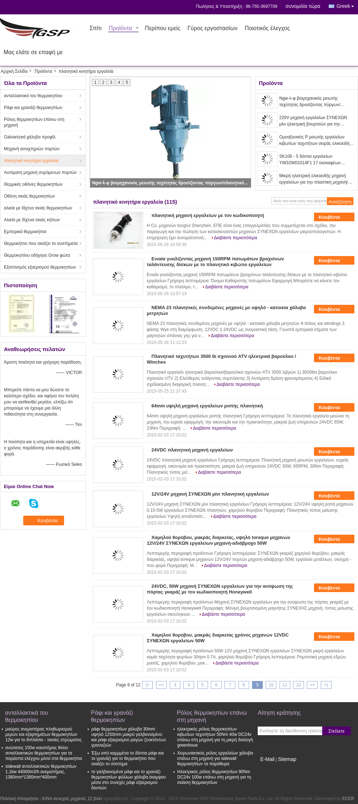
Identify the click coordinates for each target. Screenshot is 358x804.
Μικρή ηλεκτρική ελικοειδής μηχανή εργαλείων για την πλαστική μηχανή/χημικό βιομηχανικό (313, 179)
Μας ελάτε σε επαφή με (33, 52)
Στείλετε (336, 731)
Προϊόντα (120, 28)
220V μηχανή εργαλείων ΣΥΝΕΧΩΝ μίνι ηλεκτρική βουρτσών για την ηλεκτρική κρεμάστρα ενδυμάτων (313, 121)
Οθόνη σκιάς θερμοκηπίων (29, 196)
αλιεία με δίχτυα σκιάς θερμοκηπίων (38, 208)
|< (147, 684)
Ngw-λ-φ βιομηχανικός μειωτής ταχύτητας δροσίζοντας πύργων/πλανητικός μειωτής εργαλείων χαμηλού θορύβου (171, 182)
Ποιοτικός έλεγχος (267, 28)
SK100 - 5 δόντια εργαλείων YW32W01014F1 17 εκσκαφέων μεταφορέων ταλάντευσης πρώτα (310, 160)
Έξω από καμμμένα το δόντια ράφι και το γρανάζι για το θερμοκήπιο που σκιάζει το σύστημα (127, 758)
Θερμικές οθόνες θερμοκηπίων (33, 184)
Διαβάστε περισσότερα (235, 237)
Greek (347, 5)
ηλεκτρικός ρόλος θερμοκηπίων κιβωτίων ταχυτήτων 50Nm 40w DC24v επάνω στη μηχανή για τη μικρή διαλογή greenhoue (215, 737)
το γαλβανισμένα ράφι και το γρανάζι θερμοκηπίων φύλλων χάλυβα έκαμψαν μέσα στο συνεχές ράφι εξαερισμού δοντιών (128, 779)
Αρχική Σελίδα (14, 71)
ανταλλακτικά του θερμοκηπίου (33, 95)
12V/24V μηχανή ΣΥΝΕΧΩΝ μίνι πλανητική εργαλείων (210, 494)
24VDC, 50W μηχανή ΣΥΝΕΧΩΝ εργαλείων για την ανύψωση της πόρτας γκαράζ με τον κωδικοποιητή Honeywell (220, 589)
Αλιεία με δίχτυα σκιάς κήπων (32, 219)
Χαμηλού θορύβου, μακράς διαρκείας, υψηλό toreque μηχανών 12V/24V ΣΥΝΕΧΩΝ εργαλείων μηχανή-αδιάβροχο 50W (218, 540)
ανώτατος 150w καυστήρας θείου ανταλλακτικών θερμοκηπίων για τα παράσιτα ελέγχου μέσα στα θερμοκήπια (43, 753)
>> (312, 684)
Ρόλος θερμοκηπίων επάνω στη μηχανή (34, 122)
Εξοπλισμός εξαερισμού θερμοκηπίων (40, 267)
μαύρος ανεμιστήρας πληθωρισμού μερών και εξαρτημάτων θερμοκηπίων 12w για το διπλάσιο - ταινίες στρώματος (43, 734)
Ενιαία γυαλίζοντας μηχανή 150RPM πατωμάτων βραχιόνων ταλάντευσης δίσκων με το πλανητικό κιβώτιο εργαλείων (215, 261)
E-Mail (267, 759)
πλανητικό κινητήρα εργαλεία (31, 160)
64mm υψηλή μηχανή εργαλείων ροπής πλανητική (207, 405)
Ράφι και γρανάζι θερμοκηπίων (33, 107)
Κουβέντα (334, 217)
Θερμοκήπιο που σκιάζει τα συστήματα (41, 243)
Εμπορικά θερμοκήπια (25, 231)
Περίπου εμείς (162, 28)
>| (326, 684)
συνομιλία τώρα (303, 6)
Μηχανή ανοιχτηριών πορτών (31, 148)
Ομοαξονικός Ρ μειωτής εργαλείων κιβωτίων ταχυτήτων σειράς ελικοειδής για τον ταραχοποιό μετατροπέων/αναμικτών (315, 140)
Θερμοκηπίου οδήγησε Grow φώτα (37, 255)
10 (271, 684)
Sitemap (287, 759)
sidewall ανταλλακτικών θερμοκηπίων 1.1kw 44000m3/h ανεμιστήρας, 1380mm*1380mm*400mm (41, 772)
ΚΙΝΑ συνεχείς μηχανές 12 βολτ (72, 798)
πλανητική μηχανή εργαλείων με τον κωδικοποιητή (207, 215)
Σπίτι (96, 28)
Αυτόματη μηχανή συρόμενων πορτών (40, 172)
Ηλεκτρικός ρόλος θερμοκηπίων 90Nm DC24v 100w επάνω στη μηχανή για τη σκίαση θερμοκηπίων (214, 777)
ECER (348, 798)
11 (284, 684)
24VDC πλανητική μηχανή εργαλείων (192, 450)
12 (298, 684)
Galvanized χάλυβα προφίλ (29, 136)
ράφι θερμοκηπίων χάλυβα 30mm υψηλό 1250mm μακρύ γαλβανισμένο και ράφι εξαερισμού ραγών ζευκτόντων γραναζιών (128, 737)
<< (161, 684)
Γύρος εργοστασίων (213, 28)
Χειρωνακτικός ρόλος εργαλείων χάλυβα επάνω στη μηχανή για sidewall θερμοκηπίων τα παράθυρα (215, 758)
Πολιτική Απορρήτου (19, 798)
